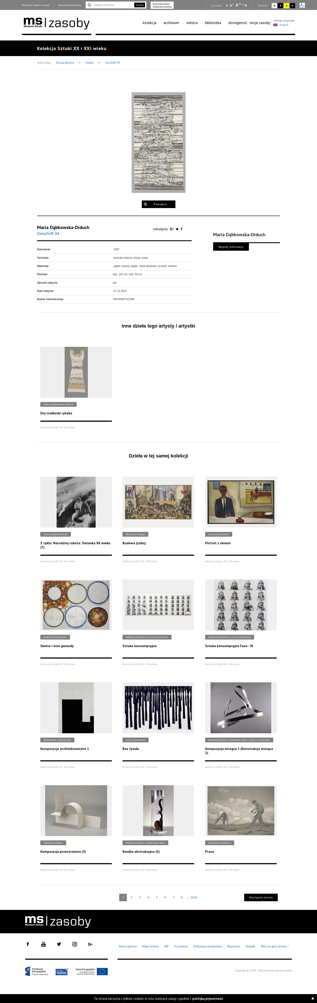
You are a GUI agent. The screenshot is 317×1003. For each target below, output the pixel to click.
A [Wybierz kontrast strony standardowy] (274, 5)
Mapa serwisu (150, 946)
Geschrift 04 (112, 63)
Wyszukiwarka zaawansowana (162, 5)
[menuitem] (152, 22)
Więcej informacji (231, 247)
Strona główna (65, 63)
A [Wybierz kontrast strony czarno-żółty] (292, 5)
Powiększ (160, 204)
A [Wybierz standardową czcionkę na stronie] (232, 5)
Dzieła (90, 63)
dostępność (237, 22)
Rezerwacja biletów (69, 5)
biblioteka (213, 22)
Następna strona (261, 897)
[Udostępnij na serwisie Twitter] (178, 229)
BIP (166, 946)
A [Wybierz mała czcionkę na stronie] (227, 5)
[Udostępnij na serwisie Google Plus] (172, 229)
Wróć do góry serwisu (275, 947)
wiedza (192, 22)
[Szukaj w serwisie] (109, 5)
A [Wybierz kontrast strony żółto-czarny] (286, 5)
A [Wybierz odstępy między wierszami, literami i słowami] (246, 5)
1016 (193, 897)
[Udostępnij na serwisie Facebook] (181, 229)
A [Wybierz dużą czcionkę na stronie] (239, 5)
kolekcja (149, 22)
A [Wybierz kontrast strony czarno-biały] (280, 5)
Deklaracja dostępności (207, 946)
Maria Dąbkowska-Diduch (63, 227)
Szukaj (140, 4)
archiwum (171, 22)
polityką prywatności (207, 999)
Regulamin (233, 946)
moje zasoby (260, 22)
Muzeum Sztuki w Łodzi (35, 5)
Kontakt (250, 946)
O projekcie (181, 946)
